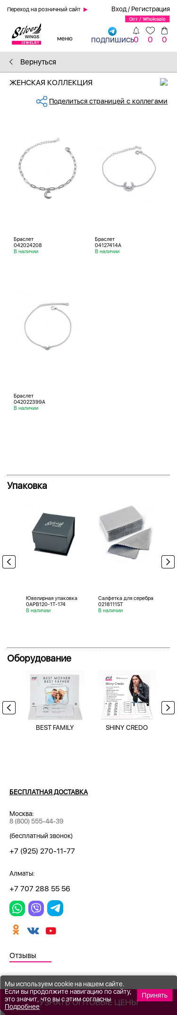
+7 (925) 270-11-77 (42, 851)
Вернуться (32, 61)
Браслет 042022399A (29, 399)
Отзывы (22, 955)
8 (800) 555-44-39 (36, 821)
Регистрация (150, 9)
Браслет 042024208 (28, 242)
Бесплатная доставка (48, 792)
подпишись (112, 34)
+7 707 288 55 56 (39, 888)
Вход (118, 9)
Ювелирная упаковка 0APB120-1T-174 (51, 601)
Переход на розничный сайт (44, 9)
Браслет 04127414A (108, 242)
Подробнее (22, 1006)
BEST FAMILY (55, 727)
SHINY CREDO (127, 727)
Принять (155, 995)
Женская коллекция (93, 82)
